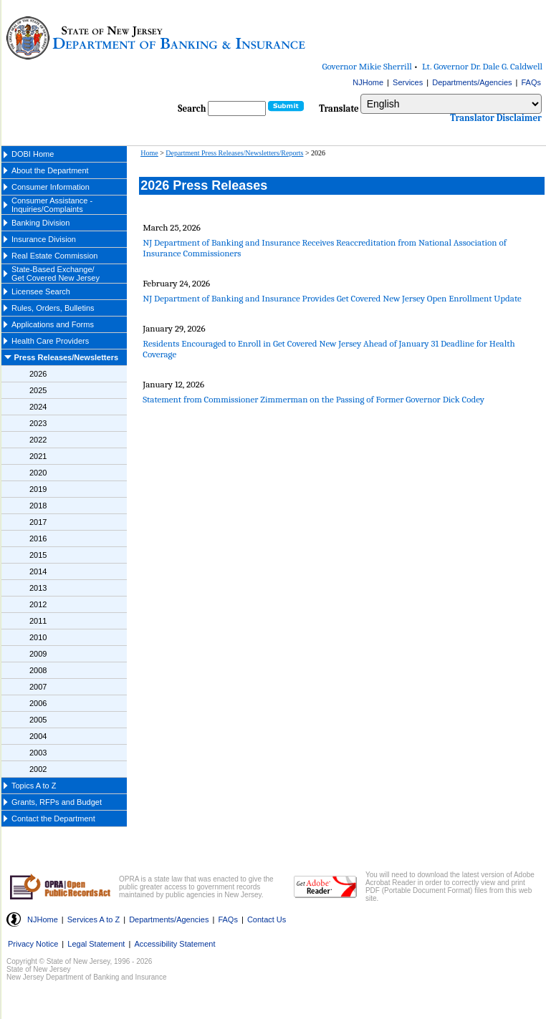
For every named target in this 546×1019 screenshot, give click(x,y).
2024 (38, 406)
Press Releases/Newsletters (66, 357)
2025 (38, 390)
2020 (38, 472)
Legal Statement (96, 944)
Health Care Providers (50, 341)
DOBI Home (32, 154)
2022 (38, 439)
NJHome (368, 82)
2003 (38, 752)
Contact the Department (53, 818)
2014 (38, 571)
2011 (38, 621)
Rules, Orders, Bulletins (53, 308)
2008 (38, 670)
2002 (38, 769)
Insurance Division (43, 239)
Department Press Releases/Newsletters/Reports (234, 153)
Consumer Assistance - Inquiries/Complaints (51, 204)
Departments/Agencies (472, 82)
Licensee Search (40, 291)
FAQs (531, 82)
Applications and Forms (52, 324)
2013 (38, 588)
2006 (38, 703)
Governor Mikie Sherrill (367, 66)
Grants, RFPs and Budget (56, 802)
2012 (38, 604)
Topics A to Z (33, 785)
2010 (38, 637)
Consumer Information (50, 187)
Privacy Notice (33, 944)
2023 (38, 423)
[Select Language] (451, 104)
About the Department (50, 170)
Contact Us (266, 919)
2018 (38, 505)
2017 (38, 522)
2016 (38, 538)
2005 (38, 719)
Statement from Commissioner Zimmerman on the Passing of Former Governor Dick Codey (313, 399)
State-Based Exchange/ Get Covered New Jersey (55, 273)
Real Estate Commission (54, 255)
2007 (38, 686)
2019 (38, 489)
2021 (38, 456)
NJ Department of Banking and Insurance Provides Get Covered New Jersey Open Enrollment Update (332, 298)
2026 (38, 374)
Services (408, 82)
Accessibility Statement (174, 944)
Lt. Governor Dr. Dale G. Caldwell (482, 66)
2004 (38, 736)
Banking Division (40, 222)
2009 (38, 653)
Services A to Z (93, 919)
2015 (38, 555)
